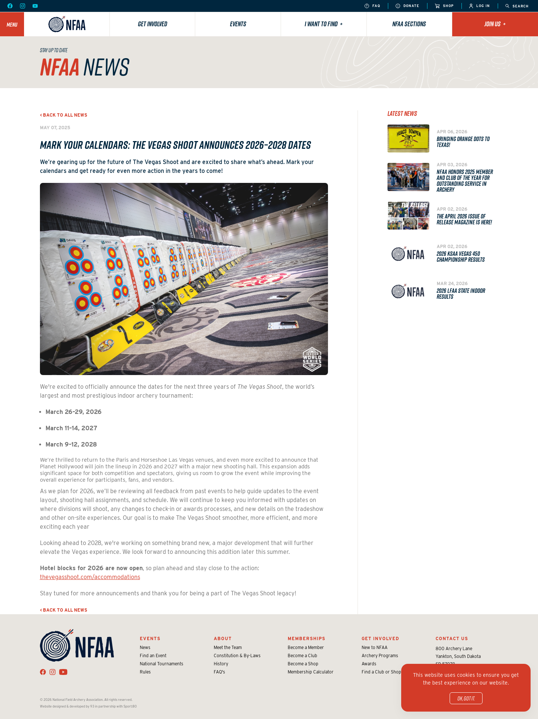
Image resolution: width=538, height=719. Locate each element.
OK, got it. (466, 698)
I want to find (324, 24)
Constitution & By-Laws (237, 655)
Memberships (306, 638)
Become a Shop (303, 663)
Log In (479, 6)
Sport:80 (130, 706)
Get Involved (152, 24)
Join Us (495, 24)
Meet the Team (228, 647)
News (145, 647)
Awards (369, 663)
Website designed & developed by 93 (67, 706)
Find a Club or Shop (381, 672)
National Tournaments (161, 663)
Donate (407, 6)
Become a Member (306, 647)
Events (238, 24)
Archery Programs (380, 655)
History (221, 663)
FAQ (372, 6)
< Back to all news (63, 115)
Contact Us (452, 638)
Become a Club (302, 655)
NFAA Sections (409, 24)
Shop (444, 6)
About (223, 638)
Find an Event (153, 655)
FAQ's (219, 672)
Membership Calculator (311, 672)
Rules (145, 672)
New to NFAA (375, 647)
